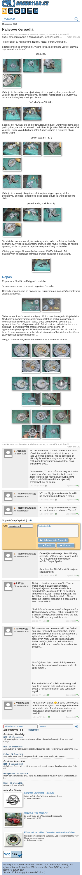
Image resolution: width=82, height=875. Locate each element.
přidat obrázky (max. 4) (53, 540)
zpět (30, 520)
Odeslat (65, 545)
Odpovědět (72, 485)
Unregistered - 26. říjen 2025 (15, 774)
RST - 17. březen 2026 (13, 737)
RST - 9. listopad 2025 (13, 764)
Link (43, 485)
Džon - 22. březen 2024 (13, 783)
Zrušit (47, 545)
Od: (18, 525)
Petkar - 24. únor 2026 (13, 754)
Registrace (32, 729)
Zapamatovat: (13, 729)
